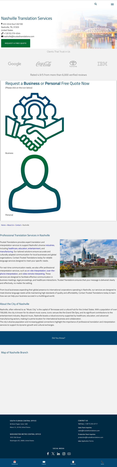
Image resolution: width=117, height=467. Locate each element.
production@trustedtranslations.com (91, 437)
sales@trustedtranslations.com (89, 430)
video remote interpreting (34, 273)
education (22, 248)
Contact (18, 225)
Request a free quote (15, 43)
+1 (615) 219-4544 (10, 33)
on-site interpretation (36, 270)
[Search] (95, 7)
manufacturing (6, 251)
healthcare (12, 248)
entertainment (34, 248)
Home (3, 225)
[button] (58, 124)
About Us (10, 225)
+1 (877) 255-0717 (90, 423)
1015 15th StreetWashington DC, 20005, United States (22, 439)
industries (50, 245)
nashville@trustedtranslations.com (17, 36)
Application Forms (88, 441)
